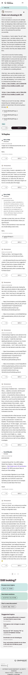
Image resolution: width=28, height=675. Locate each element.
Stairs (3, 124)
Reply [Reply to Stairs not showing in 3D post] (20, 128)
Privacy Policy (9, 672)
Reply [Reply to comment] (20, 158)
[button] (3, 128)
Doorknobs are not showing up (12, 637)
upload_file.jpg (8, 236)
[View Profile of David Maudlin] (8, 452)
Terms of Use (18, 672)
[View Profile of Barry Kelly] (7, 139)
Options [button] (26, 7)
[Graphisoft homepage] (21, 661)
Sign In (25, 3)
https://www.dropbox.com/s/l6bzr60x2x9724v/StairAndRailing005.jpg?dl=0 (14, 94)
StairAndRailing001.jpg (10, 111)
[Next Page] (18, 574)
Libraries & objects (8, 639)
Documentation (7, 621)
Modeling (5, 628)
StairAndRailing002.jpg (10, 114)
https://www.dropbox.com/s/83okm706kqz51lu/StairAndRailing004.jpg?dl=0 (14, 86)
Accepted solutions (9, 597)
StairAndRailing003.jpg (10, 118)
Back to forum (7, 588)
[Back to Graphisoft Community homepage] (9, 2)
